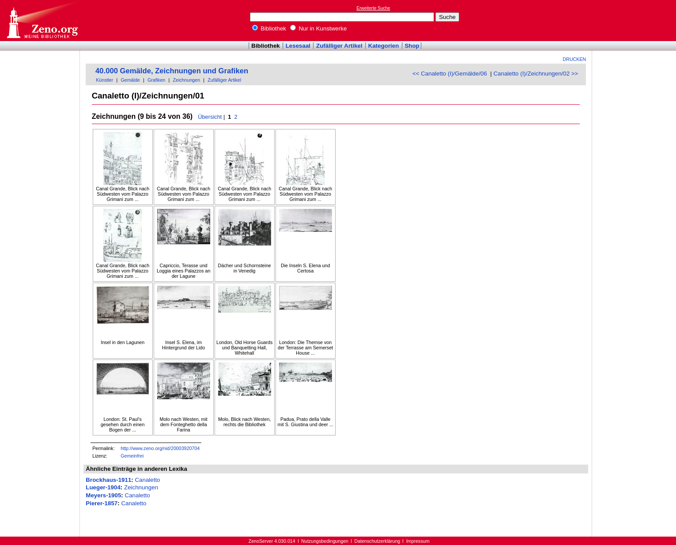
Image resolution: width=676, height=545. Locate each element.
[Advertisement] (635, 20)
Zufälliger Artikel (339, 45)
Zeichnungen (186, 80)
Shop (411, 45)
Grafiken (156, 80)
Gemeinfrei (132, 455)
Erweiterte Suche (373, 8)
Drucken (574, 59)
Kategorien (383, 45)
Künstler (104, 80)
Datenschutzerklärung (377, 541)
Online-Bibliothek (42, 20)
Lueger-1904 (103, 487)
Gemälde (130, 80)
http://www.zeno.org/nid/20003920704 (160, 448)
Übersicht (210, 117)
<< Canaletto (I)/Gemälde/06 (449, 73)
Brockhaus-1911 (108, 480)
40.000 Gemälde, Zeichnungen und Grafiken (171, 71)
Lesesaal (298, 45)
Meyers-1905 (103, 495)
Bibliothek (269, 28)
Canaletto (147, 480)
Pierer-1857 (101, 503)
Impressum (418, 541)
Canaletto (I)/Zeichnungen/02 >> (535, 73)
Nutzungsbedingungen (324, 541)
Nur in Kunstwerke (318, 28)
